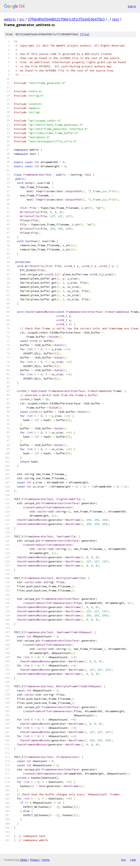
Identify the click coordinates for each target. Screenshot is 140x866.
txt (123, 859)
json (133, 859)
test (115, 19)
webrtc (10, 19)
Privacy (34, 860)
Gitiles (24, 860)
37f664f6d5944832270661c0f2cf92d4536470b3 (66, 19)
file (85, 34)
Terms (45, 860)
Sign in (132, 6)
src (21, 19)
